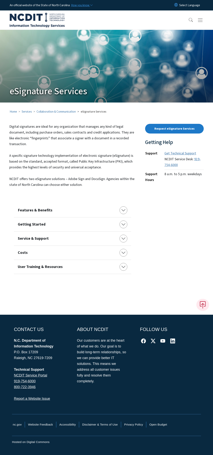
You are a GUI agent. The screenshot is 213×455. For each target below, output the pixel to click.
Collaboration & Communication (56, 111)
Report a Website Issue (32, 399)
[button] (188, 20)
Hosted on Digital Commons (31, 442)
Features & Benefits (35, 210)
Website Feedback (40, 424)
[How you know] (81, 5)
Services (27, 111)
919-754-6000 (25, 381)
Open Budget (158, 424)
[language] (189, 5)
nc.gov (17, 424)
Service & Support (33, 238)
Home (13, 111)
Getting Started (31, 224)
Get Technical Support (180, 153)
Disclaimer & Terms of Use (100, 424)
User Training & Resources (40, 267)
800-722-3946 (25, 387)
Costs (23, 252)
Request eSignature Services (174, 129)
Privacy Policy (133, 424)
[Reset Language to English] (176, 5)
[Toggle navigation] (204, 20)
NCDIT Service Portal (30, 375)
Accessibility (67, 424)
